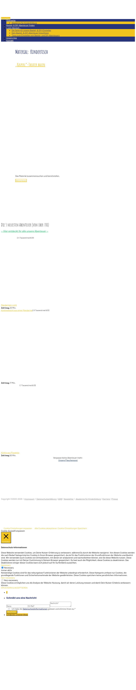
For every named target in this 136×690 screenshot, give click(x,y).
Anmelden (5, 18)
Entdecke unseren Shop (17, 614)
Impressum (29, 499)
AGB (60, 499)
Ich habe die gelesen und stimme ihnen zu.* (43, 609)
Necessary (9, 567)
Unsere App (11, 38)
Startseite (11, 20)
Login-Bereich (13, 28)
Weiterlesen (21, 180)
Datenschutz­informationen (35, 609)
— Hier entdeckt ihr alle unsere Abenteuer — (24, 231)
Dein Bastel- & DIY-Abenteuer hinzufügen (30, 33)
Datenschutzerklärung (47, 499)
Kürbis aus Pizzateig (10, 452)
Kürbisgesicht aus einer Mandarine (16, 310)
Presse (115, 499)
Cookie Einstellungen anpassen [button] (18, 528)
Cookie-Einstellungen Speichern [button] (72, 528)
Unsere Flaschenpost (68, 460)
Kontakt (10, 40)
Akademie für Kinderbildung (24, 23)
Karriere (106, 499)
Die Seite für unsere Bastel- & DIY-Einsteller (31, 30)
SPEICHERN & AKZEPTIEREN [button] (14, 587)
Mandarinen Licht (9, 305)
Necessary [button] (6, 565)
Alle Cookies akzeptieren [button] (46, 528)
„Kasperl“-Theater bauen (30, 64)
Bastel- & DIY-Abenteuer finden (20, 25)
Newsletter (69, 499)
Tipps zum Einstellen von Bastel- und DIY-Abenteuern (36, 35)
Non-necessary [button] (8, 577)
